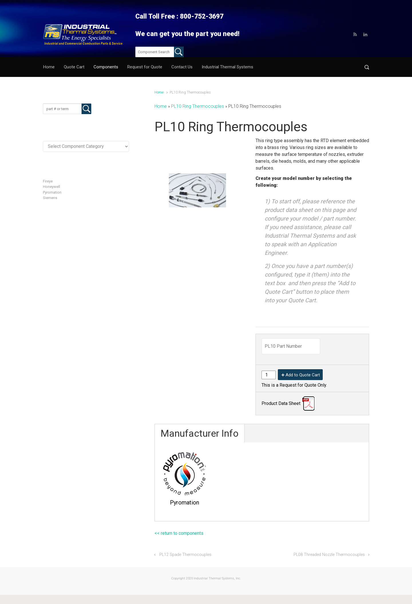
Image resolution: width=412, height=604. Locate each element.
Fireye (48, 181)
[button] (366, 67)
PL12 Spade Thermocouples (185, 554)
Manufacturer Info (200, 433)
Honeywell (51, 186)
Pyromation (52, 192)
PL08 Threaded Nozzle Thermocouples (329, 554)
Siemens (50, 198)
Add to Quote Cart (303, 375)
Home (159, 92)
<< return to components (178, 533)
